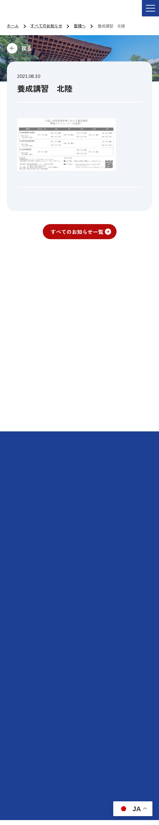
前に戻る (71, 48)
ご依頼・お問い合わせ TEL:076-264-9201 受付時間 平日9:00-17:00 (88, 12)
